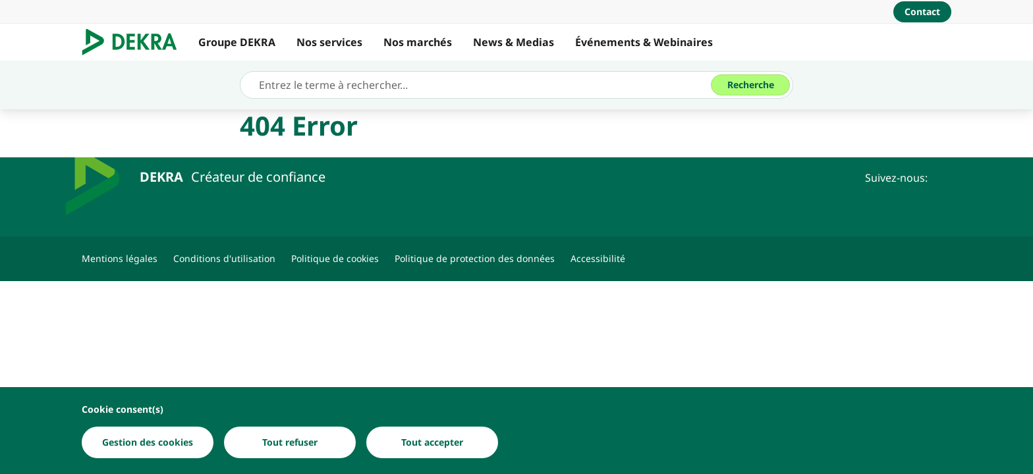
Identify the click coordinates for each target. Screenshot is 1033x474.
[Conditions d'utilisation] (224, 258)
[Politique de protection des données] (475, 258)
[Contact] (922, 11)
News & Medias (513, 42)
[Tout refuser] (290, 442)
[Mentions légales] (119, 258)
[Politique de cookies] (335, 258)
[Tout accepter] (432, 442)
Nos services (329, 42)
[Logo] (135, 42)
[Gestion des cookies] (147, 442)
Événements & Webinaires (644, 42)
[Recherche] (750, 84)
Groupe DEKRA (236, 42)
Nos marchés (417, 42)
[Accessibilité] (598, 258)
